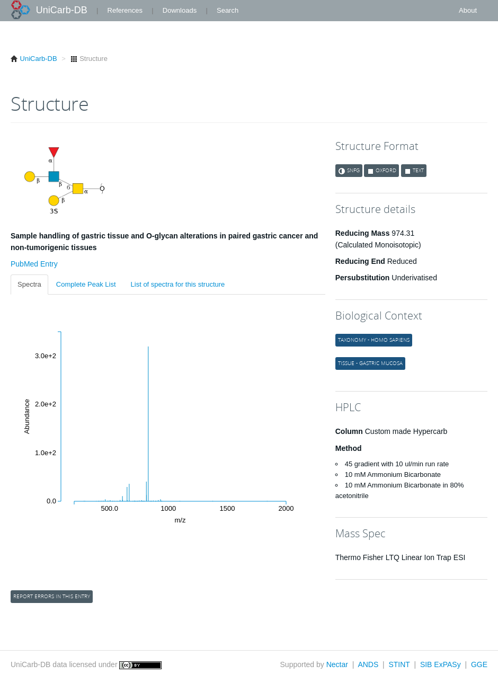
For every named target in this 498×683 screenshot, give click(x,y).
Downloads (180, 10)
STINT (399, 664)
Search (227, 10)
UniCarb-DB (61, 10)
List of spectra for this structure (178, 284)
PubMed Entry (34, 264)
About (468, 10)
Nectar (337, 664)
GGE (479, 664)
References (125, 10)
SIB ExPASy (440, 664)
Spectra (29, 284)
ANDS (368, 664)
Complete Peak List (86, 284)
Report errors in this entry (51, 596)
